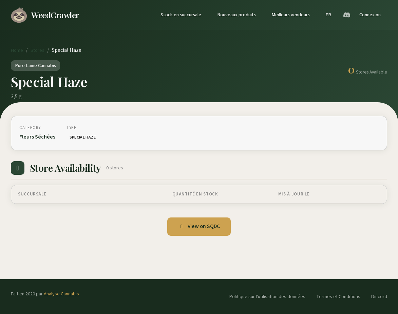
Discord (379, 296)
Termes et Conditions (338, 296)
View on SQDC (199, 226)
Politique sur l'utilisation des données (267, 296)
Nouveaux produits (236, 14)
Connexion (370, 14)
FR (328, 14)
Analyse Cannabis (61, 293)
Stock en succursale (180, 14)
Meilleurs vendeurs (290, 14)
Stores (37, 50)
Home (17, 50)
